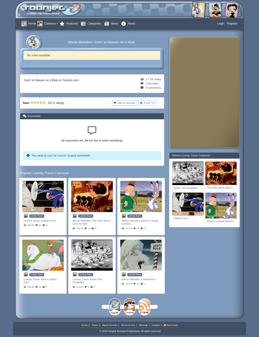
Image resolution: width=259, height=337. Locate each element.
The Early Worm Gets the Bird (223, 187)
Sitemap (143, 325)
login (50, 155)
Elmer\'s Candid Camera (220, 221)
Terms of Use (128, 325)
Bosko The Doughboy (185, 187)
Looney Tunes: (32, 220)
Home (84, 325)
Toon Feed (171, 325)
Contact (156, 325)
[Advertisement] (186, 92)
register (62, 155)
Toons (95, 325)
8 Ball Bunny (148, 279)
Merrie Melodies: (82, 220)
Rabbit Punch (48, 220)
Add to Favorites (124, 102)
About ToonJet (109, 325)
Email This (147, 102)
